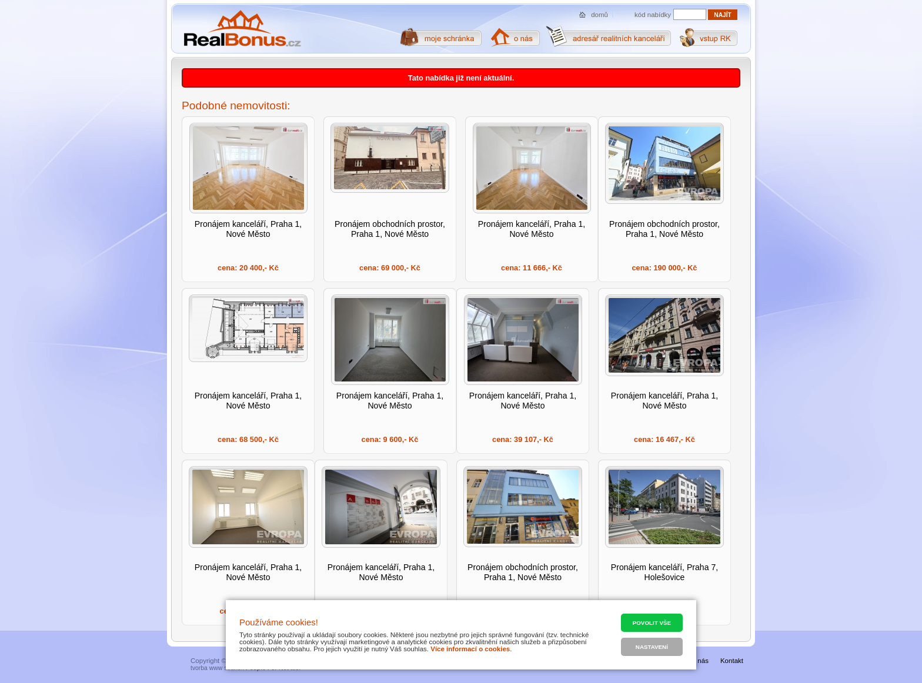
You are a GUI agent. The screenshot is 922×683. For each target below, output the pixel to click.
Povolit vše (652, 623)
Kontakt (731, 660)
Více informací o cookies (470, 648)
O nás (699, 660)
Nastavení (652, 647)
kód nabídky (652, 14)
